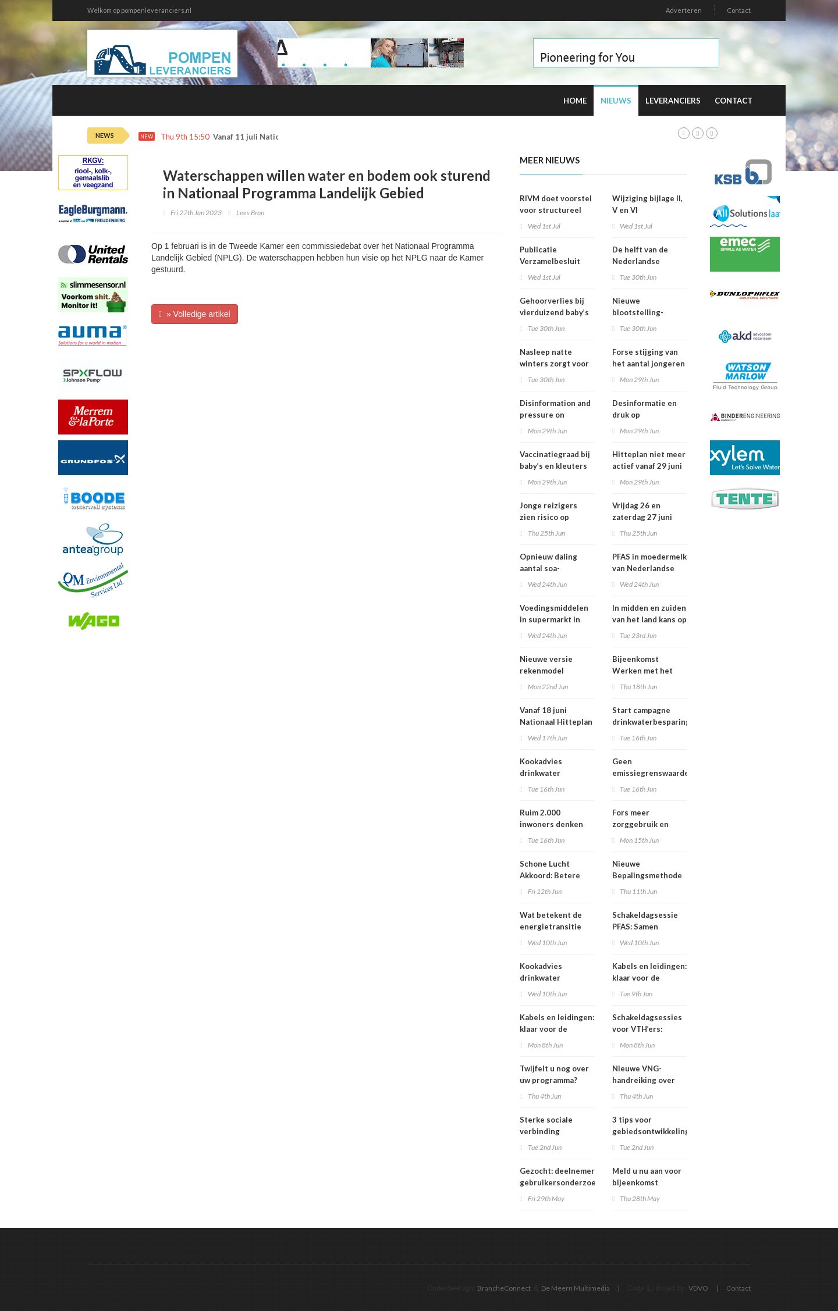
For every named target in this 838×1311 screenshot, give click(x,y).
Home (575, 100)
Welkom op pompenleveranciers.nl (139, 10)
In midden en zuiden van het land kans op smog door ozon (649, 619)
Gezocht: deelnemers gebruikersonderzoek (560, 1176)
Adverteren (684, 10)
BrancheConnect (504, 1288)
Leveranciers (673, 100)
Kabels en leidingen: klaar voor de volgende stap (649, 977)
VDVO (698, 1288)
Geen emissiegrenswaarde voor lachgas (650, 773)
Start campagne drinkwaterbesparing (651, 716)
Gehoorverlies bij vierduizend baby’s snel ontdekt (554, 312)
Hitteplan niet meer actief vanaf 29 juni (649, 460)
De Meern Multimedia (575, 1288)
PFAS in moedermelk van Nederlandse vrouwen (649, 568)
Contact (739, 10)
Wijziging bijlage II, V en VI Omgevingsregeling (649, 210)
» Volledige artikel (194, 314)
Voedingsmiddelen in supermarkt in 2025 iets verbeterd (557, 619)
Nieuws (616, 100)
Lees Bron (250, 212)
